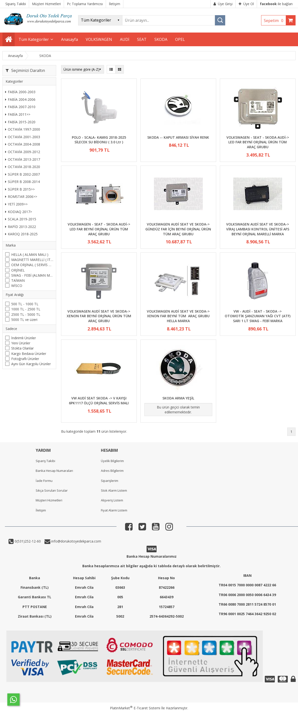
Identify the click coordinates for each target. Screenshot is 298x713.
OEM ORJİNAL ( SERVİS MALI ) (32, 264)
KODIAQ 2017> (18, 211)
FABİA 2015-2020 (20, 122)
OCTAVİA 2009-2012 (22, 151)
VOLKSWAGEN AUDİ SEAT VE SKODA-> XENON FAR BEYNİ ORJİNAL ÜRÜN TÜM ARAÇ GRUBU (99, 316)
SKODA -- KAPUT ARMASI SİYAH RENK (178, 137)
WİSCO (16, 285)
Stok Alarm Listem (114, 490)
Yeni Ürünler (20, 343)
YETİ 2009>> (16, 204)
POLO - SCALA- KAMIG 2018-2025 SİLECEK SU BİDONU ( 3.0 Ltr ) (99, 140)
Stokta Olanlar (22, 348)
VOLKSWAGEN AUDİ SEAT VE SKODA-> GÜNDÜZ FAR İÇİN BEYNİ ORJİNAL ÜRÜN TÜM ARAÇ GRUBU (178, 229)
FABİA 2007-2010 (20, 106)
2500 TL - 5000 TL (25, 314)
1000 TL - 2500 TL (25, 309)
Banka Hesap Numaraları (54, 470)
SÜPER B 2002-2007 (22, 174)
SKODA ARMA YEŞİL (178, 398)
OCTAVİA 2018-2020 (22, 166)
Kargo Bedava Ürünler (28, 353)
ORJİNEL (18, 270)
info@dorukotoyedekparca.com (75, 541)
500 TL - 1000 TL (24, 304)
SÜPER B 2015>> (20, 189)
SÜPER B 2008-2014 (22, 181)
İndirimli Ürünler (23, 338)
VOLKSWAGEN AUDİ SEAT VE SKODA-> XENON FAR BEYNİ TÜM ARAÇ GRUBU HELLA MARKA (178, 316)
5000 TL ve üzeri (24, 319)
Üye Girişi (223, 3)
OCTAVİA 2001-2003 (22, 137)
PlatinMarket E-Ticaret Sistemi (135, 708)
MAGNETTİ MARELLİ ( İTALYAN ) (32, 259)
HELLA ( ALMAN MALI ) (29, 254)
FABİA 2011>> (17, 114)
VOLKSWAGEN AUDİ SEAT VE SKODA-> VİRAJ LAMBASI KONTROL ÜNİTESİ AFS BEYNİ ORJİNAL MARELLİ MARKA (257, 229)
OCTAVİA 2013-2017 (22, 159)
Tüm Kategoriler (34, 39)
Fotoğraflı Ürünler (25, 358)
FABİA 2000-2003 (20, 92)
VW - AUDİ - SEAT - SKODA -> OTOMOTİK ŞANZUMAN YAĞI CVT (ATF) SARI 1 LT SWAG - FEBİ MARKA (257, 316)
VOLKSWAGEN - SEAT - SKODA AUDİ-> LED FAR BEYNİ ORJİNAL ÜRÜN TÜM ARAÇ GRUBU (257, 142)
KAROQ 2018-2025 (21, 234)
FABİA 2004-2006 (20, 99)
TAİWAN (18, 280)
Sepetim (275, 20)
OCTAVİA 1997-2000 (22, 129)
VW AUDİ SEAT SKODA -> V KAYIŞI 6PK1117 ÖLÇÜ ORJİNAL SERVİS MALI (99, 400)
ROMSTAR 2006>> (21, 196)
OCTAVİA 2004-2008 (22, 144)
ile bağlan (276, 3)
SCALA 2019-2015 (20, 219)
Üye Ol (246, 3)
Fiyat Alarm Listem (114, 510)
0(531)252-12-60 (27, 541)
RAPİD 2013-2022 (20, 226)
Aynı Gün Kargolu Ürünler (31, 364)
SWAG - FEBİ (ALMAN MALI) (32, 275)
